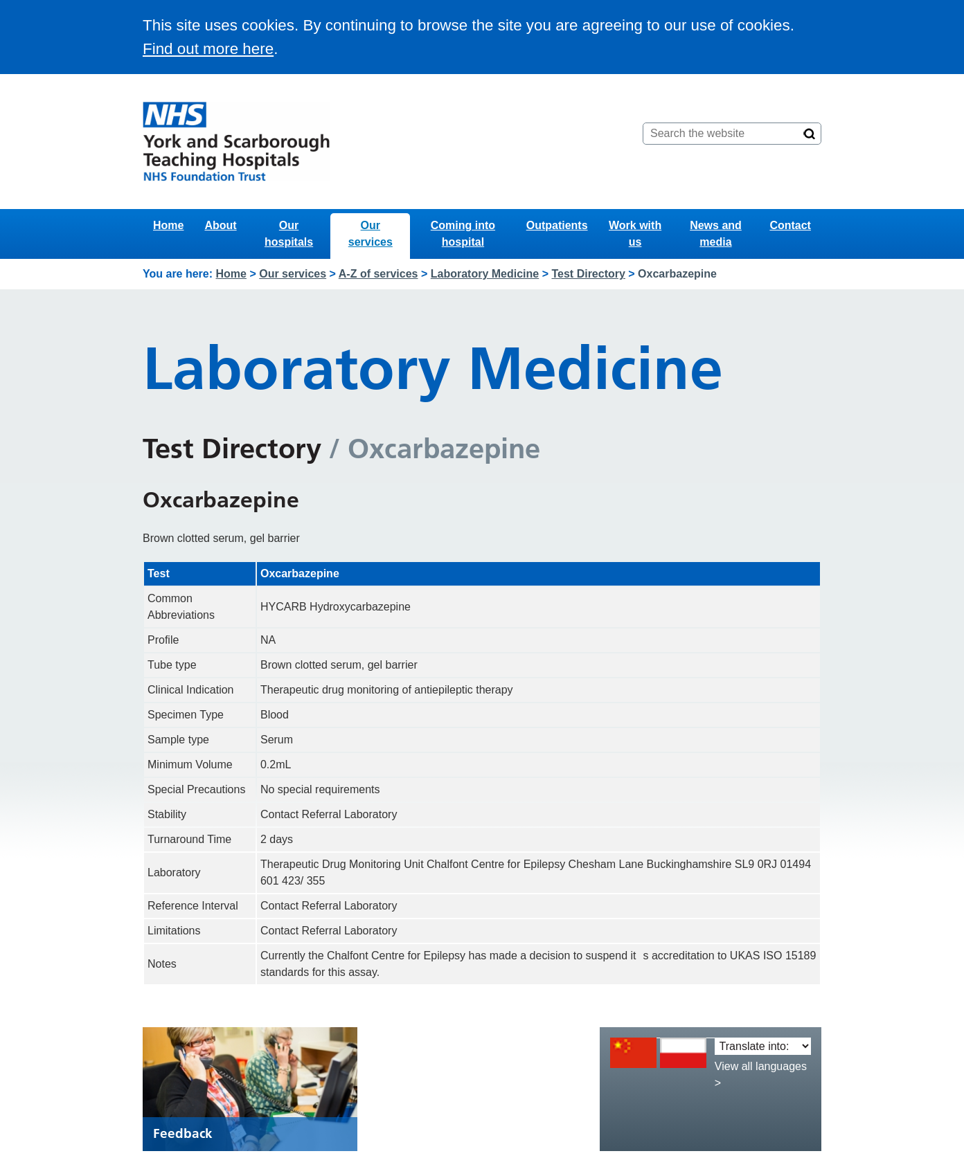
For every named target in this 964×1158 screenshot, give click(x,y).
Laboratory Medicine (485, 274)
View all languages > (761, 1074)
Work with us (635, 233)
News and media (716, 233)
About (220, 225)
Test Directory (588, 274)
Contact (790, 225)
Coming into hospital (463, 233)
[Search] (809, 133)
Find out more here (208, 48)
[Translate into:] (763, 1046)
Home (168, 225)
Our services (370, 233)
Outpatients (557, 225)
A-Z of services (378, 274)
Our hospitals (289, 233)
